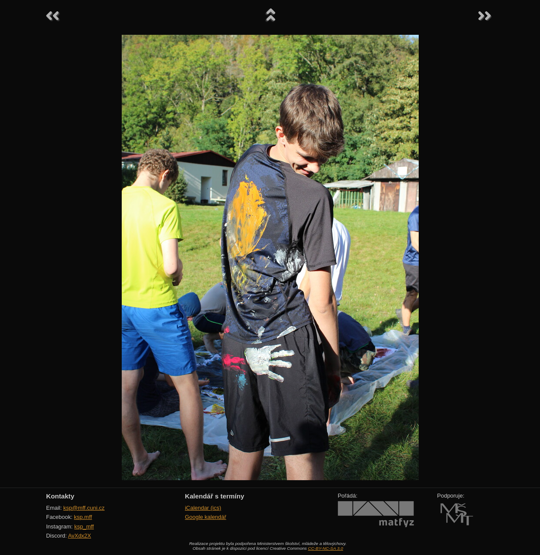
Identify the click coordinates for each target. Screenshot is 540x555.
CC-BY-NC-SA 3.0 (325, 548)
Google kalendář (205, 517)
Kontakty (60, 496)
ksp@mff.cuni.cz (84, 508)
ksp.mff (83, 517)
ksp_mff (84, 526)
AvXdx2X (79, 535)
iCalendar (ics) (203, 508)
